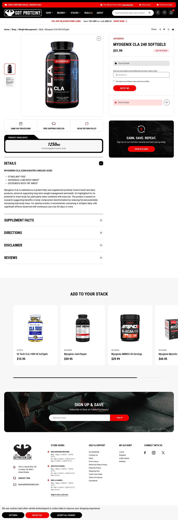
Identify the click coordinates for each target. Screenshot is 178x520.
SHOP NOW (120, 21)
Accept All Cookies (66, 515)
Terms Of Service (95, 477)
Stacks (75, 13)
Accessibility (94, 452)
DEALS (88, 13)
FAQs (91, 458)
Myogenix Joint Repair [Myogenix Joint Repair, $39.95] (75, 354)
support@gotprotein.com (28, 484)
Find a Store (93, 461)
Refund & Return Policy (98, 465)
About (100, 13)
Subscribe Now (127, 5)
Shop (49, 13)
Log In (121, 452)
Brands (62, 13)
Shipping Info (94, 471)
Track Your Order (95, 474)
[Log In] (157, 12)
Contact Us (93, 455)
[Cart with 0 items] (164, 12)
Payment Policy (95, 468)
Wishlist (122, 461)
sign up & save (141, 149)
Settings (13, 515)
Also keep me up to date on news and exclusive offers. (133, 81)
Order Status (124, 458)
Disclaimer (93, 481)
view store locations (59, 495)
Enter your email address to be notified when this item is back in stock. (135, 71)
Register (122, 455)
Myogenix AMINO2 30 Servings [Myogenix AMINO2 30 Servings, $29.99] (126, 354)
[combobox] (129, 13)
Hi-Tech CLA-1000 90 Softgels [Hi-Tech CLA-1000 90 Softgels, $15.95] (32, 354)
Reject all (37, 515)
